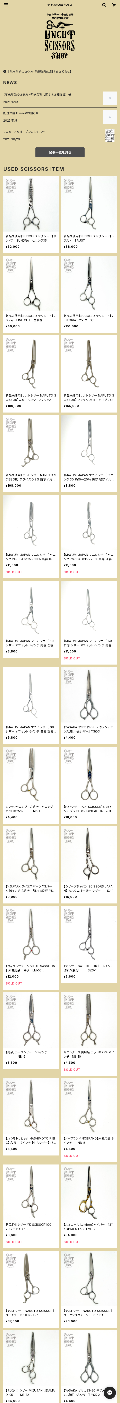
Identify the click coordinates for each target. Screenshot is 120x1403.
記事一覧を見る (60, 152)
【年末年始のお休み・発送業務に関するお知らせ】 (37, 71)
